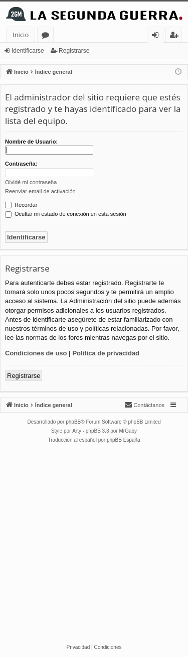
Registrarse (74, 50)
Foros (47, 36)
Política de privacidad (105, 353)
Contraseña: (21, 164)
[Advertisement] (94, 544)
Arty (76, 431)
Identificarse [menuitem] (157, 36)
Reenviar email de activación (40, 191)
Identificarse (28, 50)
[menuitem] (144, 405)
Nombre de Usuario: (31, 142)
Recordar (21, 205)
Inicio (21, 34)
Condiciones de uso (36, 353)
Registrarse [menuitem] (175, 36)
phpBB (73, 422)
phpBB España (123, 440)
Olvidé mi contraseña (31, 182)
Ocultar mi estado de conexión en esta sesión (65, 214)
